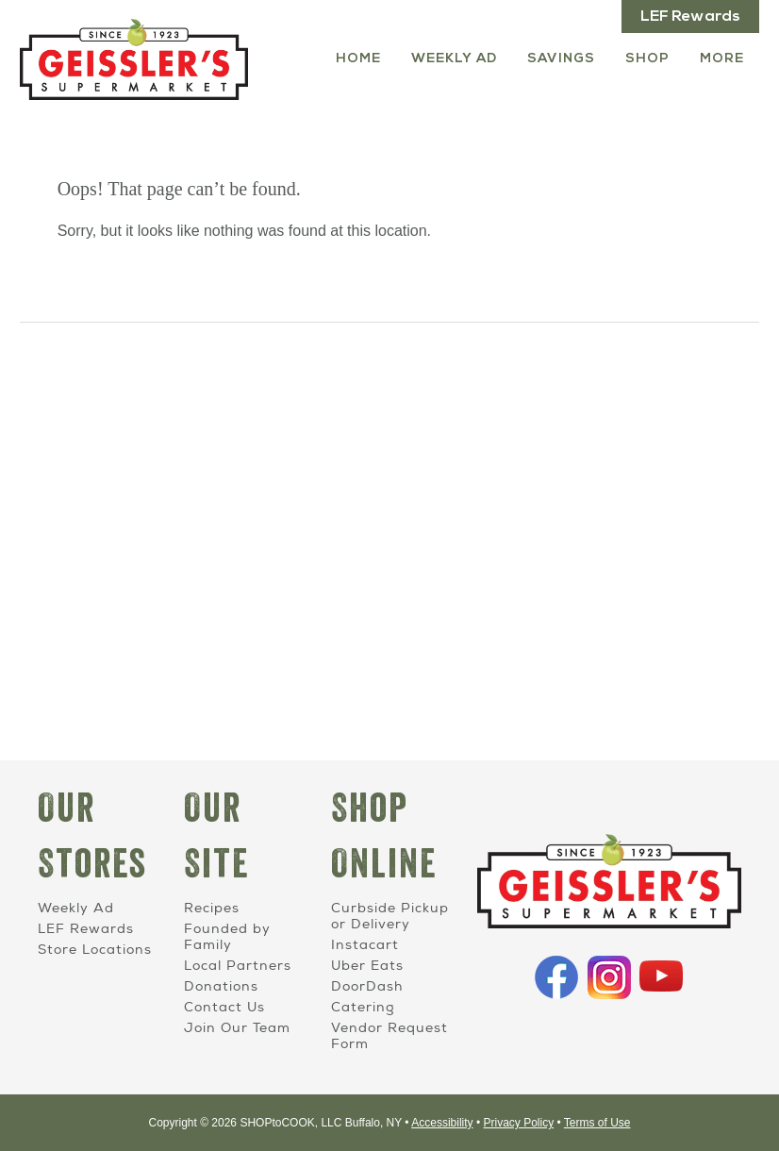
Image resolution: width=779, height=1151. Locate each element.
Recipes (212, 908)
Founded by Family (227, 937)
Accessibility (441, 1122)
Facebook (556, 977)
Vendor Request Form (389, 1036)
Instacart (365, 945)
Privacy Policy (518, 1122)
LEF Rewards (690, 17)
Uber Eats (367, 966)
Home (358, 59)
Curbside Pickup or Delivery (390, 916)
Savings (561, 59)
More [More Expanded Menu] (722, 59)
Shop (647, 59)
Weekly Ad (454, 59)
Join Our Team (237, 1028)
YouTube (661, 977)
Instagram (609, 977)
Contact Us (224, 1007)
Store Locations (95, 950)
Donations (221, 986)
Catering (363, 1007)
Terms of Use (597, 1122)
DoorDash (367, 986)
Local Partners (237, 966)
